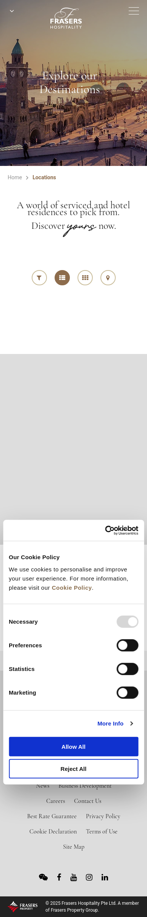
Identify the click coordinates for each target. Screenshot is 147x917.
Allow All (73, 746)
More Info (110, 723)
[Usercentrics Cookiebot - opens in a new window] (105, 530)
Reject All (74, 769)
